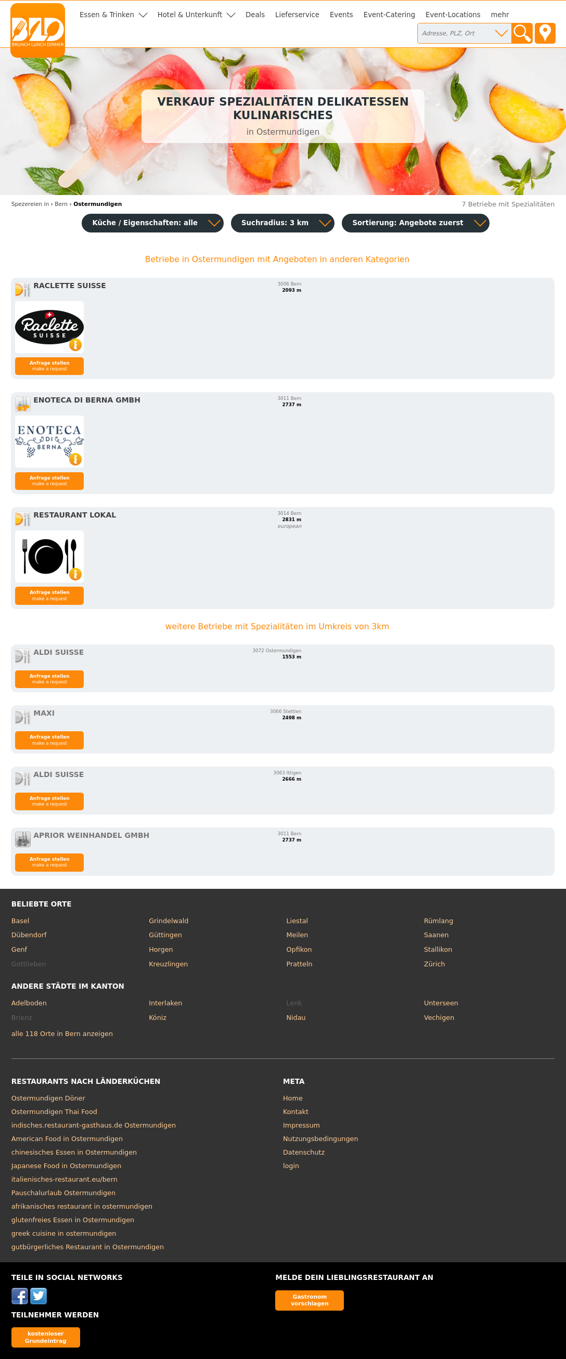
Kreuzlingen (168, 964)
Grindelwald (168, 921)
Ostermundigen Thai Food (54, 1112)
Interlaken (165, 1003)
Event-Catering (389, 15)
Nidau (296, 1017)
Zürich (434, 964)
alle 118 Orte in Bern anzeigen (62, 1034)
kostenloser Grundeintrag (46, 1336)
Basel (20, 921)
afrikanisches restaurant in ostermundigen (81, 1206)
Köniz (157, 1017)
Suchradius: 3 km (274, 223)
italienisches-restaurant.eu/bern (64, 1179)
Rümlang (438, 921)
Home (293, 1098)
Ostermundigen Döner (48, 1098)
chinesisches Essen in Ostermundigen (74, 1152)
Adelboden (29, 1003)
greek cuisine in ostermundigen (64, 1233)
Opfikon (299, 949)
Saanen (436, 935)
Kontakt (295, 1112)
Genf (19, 949)
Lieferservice (297, 15)
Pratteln (300, 964)
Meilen (297, 935)
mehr (500, 15)
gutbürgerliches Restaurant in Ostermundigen (87, 1247)
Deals (255, 15)
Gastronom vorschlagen (310, 1299)
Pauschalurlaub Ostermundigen (63, 1193)
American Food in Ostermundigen (67, 1139)
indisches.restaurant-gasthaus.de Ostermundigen (93, 1125)
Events (341, 15)
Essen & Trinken (107, 15)
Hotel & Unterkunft (190, 15)
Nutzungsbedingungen (320, 1139)
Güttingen (165, 935)
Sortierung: (407, 223)
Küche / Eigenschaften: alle (145, 223)
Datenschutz (304, 1152)
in (30, 204)
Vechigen (439, 1017)
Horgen (161, 949)
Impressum (301, 1125)
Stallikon (438, 949)
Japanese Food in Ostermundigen (66, 1166)
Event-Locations (453, 15)
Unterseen (441, 1003)
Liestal (297, 921)
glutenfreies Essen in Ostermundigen (72, 1220)
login (291, 1166)
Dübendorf (29, 935)
